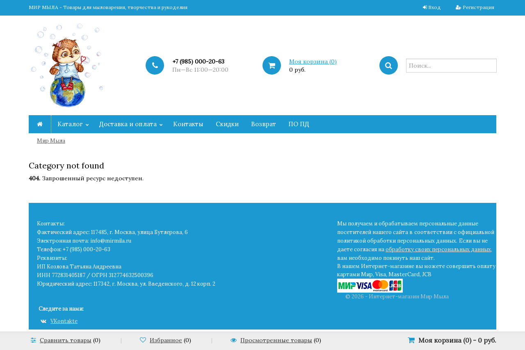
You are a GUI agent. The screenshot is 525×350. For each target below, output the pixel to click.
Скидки (227, 124)
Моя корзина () (313, 61)
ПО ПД (298, 124)
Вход (434, 7)
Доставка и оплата (128, 124)
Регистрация (478, 7)
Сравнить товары (65, 340)
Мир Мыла (51, 140)
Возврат (263, 124)
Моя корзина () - (457, 340)
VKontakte (59, 321)
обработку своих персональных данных (438, 249)
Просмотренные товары (276, 340)
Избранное (166, 340)
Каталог (70, 124)
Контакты (188, 124)
